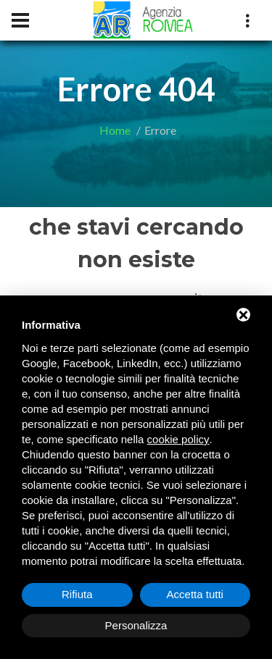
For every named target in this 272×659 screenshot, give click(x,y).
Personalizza (136, 625)
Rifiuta (77, 594)
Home (115, 130)
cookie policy (178, 439)
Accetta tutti (195, 594)
